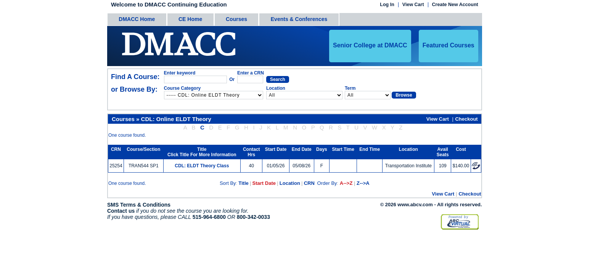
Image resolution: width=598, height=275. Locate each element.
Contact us (121, 211)
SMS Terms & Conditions (138, 205)
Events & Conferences (299, 19)
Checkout (466, 119)
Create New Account (455, 4)
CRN (309, 183)
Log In (387, 4)
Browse (403, 95)
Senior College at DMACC (370, 45)
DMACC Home (137, 19)
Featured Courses (448, 45)
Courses (236, 19)
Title (243, 183)
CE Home (190, 19)
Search (277, 79)
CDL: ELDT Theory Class (202, 165)
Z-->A (363, 183)
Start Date (264, 183)
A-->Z (346, 183)
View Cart (413, 4)
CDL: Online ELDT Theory (176, 119)
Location (290, 183)
